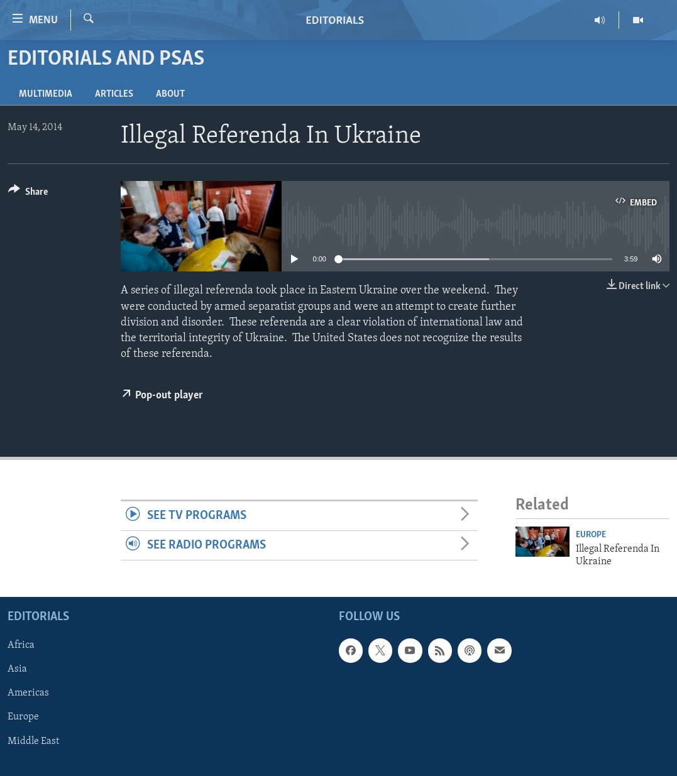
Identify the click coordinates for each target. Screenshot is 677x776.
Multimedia (45, 94)
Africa (21, 646)
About (170, 94)
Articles (114, 94)
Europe (591, 535)
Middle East (33, 741)
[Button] (28, 194)
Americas (28, 694)
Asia (17, 670)
